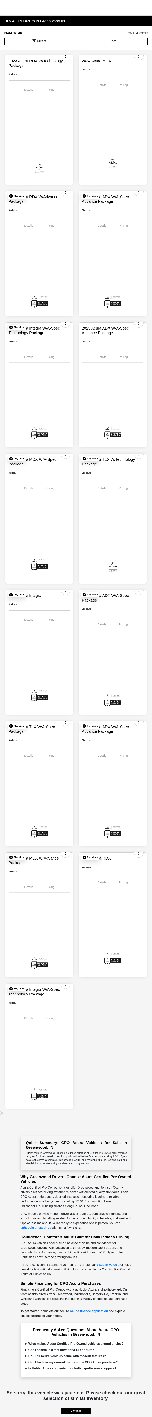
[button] (17, 196)
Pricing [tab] (50, 89)
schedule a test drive (36, 1227)
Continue (76, 1410)
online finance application (89, 1311)
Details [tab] (28, 89)
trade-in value (107, 1264)
